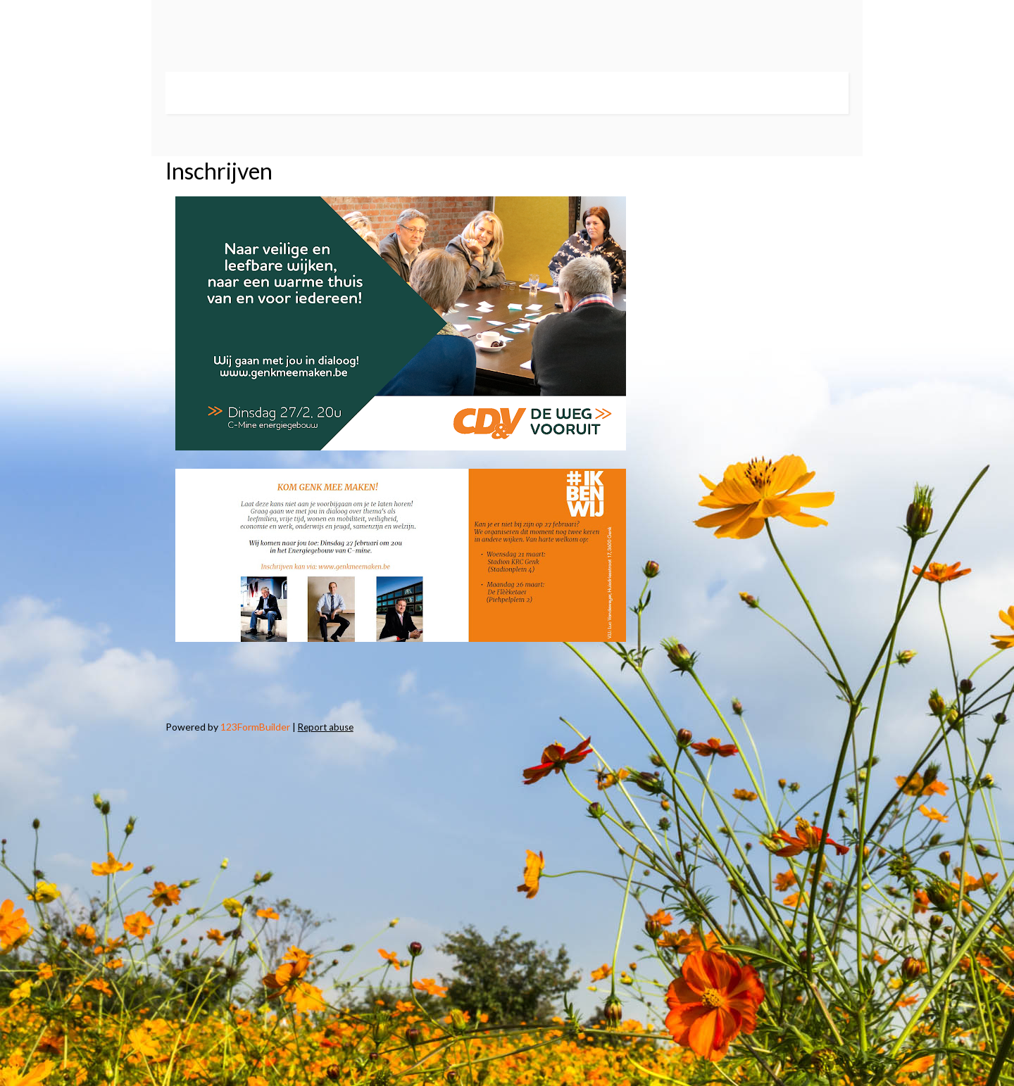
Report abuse (325, 727)
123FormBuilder (255, 727)
